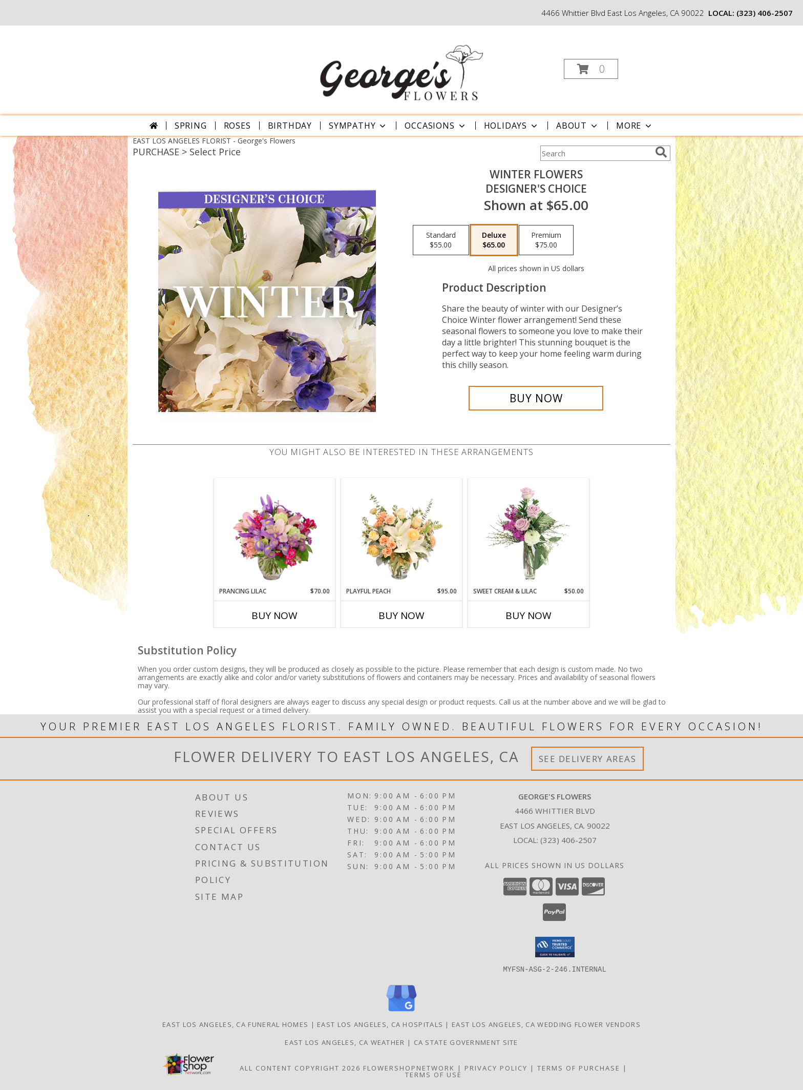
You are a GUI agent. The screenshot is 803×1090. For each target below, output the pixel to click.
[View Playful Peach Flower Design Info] (402, 532)
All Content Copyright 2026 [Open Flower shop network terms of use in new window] (300, 1067)
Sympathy (358, 125)
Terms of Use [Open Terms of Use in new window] (433, 1074)
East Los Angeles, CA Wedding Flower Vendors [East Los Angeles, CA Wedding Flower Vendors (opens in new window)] (546, 1024)
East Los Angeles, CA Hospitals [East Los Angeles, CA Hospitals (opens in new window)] (380, 1024)
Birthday (290, 125)
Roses (237, 125)
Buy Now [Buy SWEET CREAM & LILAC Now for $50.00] (528, 615)
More (634, 125)
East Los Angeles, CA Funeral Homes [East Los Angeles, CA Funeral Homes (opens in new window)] (235, 1024)
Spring (191, 125)
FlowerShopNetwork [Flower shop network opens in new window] (409, 1067)
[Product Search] (595, 153)
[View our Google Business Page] (401, 1011)
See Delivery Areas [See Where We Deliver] (588, 759)
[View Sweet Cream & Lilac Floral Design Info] (529, 532)
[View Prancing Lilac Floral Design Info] (275, 532)
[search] (661, 152)
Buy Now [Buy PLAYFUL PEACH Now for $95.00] (401, 615)
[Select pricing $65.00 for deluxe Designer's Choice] (494, 240)
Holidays (511, 125)
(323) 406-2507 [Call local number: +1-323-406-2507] (764, 13)
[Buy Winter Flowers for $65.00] (536, 398)
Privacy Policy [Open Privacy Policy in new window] (495, 1067)
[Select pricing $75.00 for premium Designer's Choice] (546, 240)
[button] (591, 69)
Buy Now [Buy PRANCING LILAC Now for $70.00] (274, 615)
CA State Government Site (466, 1041)
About (577, 125)
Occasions (436, 125)
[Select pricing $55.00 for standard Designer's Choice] (441, 240)
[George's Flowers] (400, 66)
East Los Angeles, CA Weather (345, 1041)
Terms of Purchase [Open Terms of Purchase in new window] (578, 1067)
